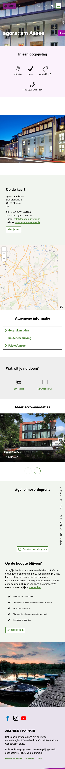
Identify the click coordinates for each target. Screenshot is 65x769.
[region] (32, 277)
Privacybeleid (29, 758)
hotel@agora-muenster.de (27, 219)
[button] (13, 229)
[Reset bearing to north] (4, 258)
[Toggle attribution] (61, 307)
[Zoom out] (4, 253)
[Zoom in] (4, 249)
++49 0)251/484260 (32, 89)
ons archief (35, 587)
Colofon (39, 758)
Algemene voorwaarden (13, 758)
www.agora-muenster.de (27, 222)
